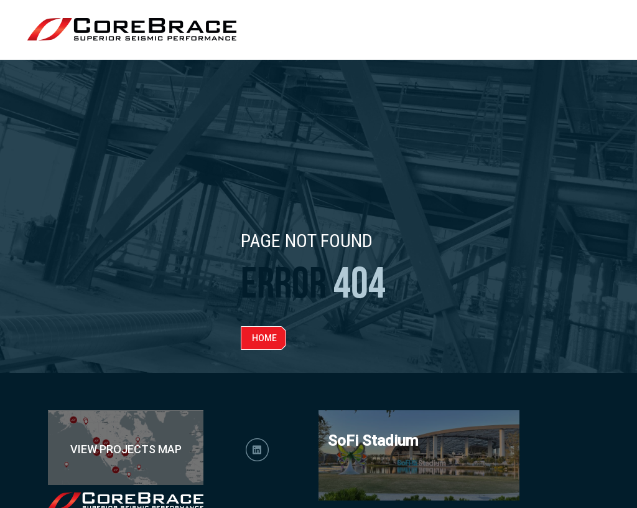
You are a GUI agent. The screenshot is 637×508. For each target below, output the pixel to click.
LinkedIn (257, 449)
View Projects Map (126, 449)
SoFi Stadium (373, 440)
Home (264, 338)
